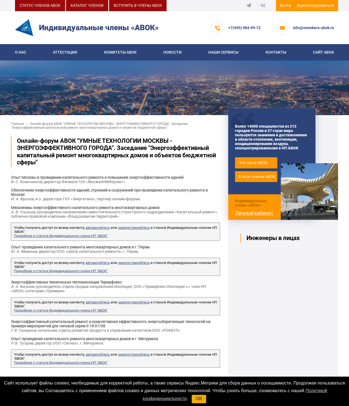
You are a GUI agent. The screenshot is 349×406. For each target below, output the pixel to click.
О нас (20, 52)
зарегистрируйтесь (134, 228)
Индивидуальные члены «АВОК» (250, 203)
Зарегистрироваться (315, 5)
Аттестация (65, 52)
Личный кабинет (254, 213)
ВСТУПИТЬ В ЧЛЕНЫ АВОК (138, 5)
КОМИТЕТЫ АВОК (120, 52)
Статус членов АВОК (257, 176)
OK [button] (199, 398)
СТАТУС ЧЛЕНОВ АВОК (40, 5)
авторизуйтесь (98, 228)
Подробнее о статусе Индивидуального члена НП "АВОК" (61, 236)
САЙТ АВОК (323, 52)
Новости (172, 52)
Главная (17, 124)
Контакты (276, 52)
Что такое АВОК (253, 163)
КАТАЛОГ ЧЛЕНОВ (87, 5)
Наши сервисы (223, 52)
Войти (285, 5)
